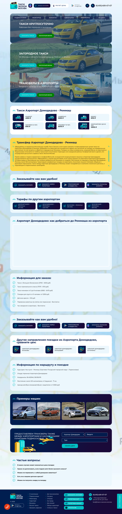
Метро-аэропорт (53, 505)
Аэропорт (32, 501)
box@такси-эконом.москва (102, 502)
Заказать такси (28, 35)
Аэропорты (69, 18)
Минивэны (85, 18)
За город (50, 501)
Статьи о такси (52, 508)
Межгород (36, 18)
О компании (33, 494)
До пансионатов (53, 494)
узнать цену (70, 446)
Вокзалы (53, 18)
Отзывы (50, 498)
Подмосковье (20, 18)
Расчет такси (33, 505)
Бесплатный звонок (45, 35)
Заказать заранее (35, 508)
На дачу (101, 18)
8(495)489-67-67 (104, 5)
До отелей (50, 503)
